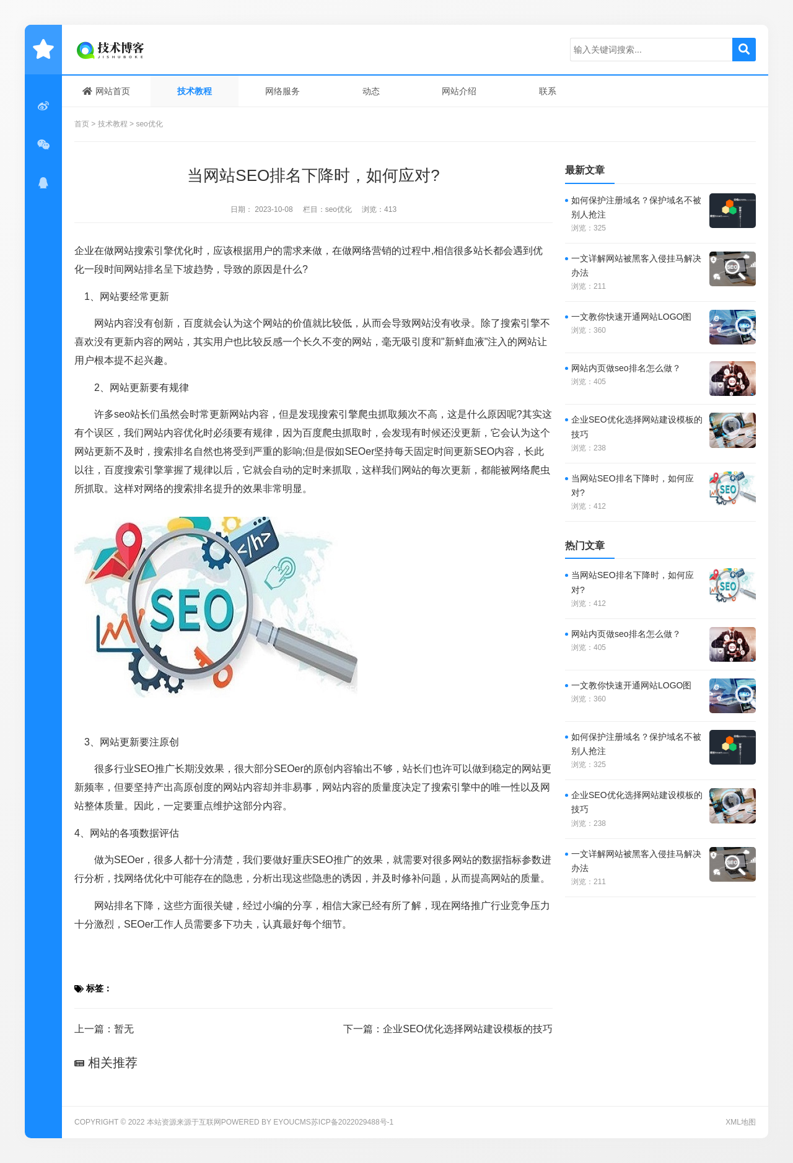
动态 (371, 91)
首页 (81, 124)
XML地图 (740, 1122)
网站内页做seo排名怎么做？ (626, 368)
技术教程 (194, 91)
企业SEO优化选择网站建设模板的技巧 (468, 1029)
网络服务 (282, 91)
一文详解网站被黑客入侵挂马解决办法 (636, 265)
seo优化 (149, 124)
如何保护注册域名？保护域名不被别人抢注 (636, 207)
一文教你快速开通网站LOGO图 (631, 317)
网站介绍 (459, 91)
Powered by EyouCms (266, 1122)
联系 (547, 91)
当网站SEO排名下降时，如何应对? (632, 485)
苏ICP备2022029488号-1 (352, 1122)
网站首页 (106, 91)
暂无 (124, 1029)
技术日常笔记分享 (133, 49)
